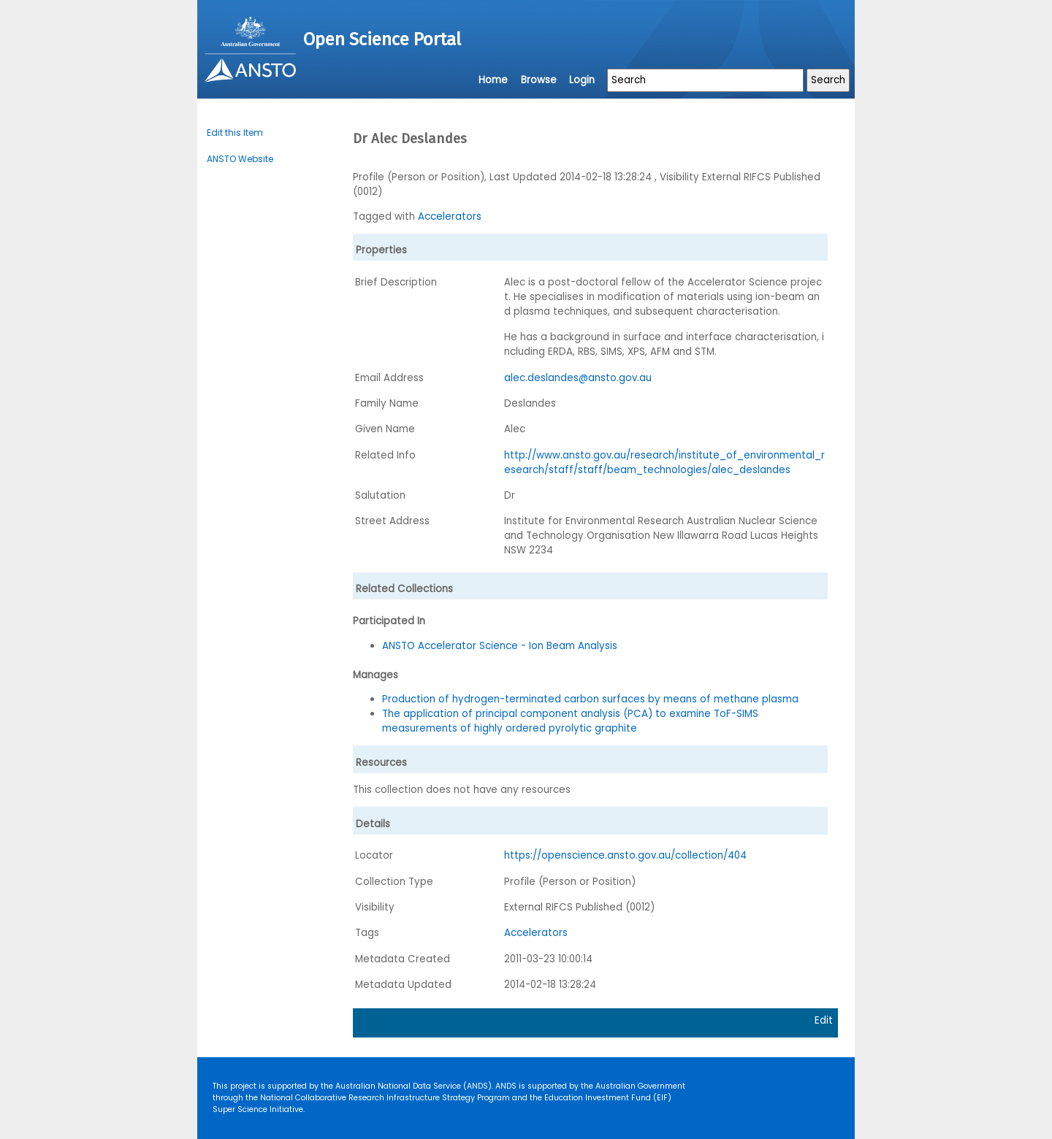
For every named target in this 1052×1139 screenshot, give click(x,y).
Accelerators (449, 216)
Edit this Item (235, 132)
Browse (539, 80)
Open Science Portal (382, 39)
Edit (824, 1020)
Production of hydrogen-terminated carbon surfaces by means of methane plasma (590, 699)
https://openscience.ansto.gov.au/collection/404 (625, 855)
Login (582, 80)
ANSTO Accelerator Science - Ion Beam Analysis (499, 646)
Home (493, 80)
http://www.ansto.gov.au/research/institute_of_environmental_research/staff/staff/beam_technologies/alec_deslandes (664, 462)
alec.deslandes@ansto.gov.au (578, 378)
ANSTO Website (240, 159)
